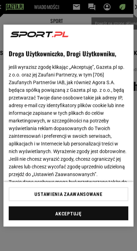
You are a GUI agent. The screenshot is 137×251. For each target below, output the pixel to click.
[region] (68, 125)
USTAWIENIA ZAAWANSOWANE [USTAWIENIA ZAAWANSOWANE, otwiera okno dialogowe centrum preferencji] (68, 194)
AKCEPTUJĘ (68, 214)
